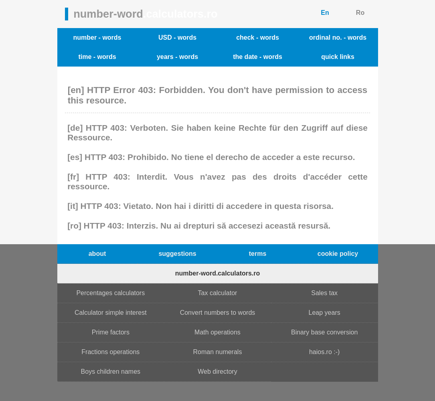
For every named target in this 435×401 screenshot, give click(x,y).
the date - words (257, 56)
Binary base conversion (324, 332)
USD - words (177, 37)
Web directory (217, 371)
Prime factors (110, 332)
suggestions (177, 253)
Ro (360, 12)
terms (258, 253)
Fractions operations (110, 351)
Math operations (217, 332)
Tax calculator (217, 293)
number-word (145, 14)
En (325, 12)
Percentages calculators (110, 293)
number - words (97, 37)
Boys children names (111, 371)
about (97, 253)
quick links (337, 56)
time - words (97, 56)
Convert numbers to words (217, 312)
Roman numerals (217, 351)
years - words (177, 56)
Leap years (324, 312)
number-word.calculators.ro (217, 273)
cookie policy (338, 253)
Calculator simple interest (111, 312)
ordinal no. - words (337, 37)
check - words (257, 37)
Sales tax (324, 293)
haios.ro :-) (324, 351)
